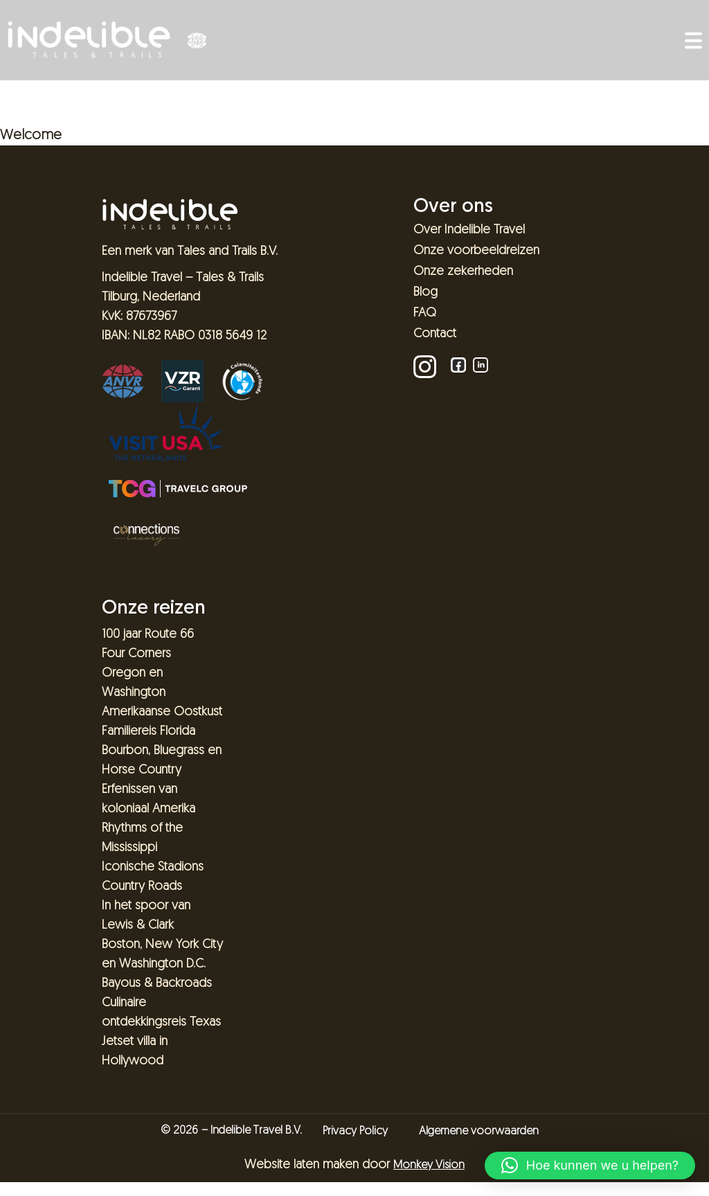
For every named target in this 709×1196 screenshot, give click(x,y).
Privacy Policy (355, 1131)
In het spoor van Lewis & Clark (146, 916)
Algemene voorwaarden (479, 1131)
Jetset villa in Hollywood (135, 1051)
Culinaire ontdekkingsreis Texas (161, 1013)
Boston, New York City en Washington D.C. (162, 954)
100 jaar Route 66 (148, 634)
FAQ (424, 313)
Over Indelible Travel (469, 230)
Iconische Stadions (153, 867)
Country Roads (142, 886)
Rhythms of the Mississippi (142, 838)
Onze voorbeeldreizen (476, 251)
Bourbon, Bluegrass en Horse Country (162, 760)
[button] (590, 1165)
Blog (425, 292)
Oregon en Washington (133, 683)
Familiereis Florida (148, 731)
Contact (434, 334)
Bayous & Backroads (157, 983)
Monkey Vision (429, 1165)
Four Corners (136, 654)
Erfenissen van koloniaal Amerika (148, 799)
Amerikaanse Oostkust (162, 712)
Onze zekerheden (463, 271)
